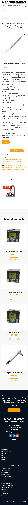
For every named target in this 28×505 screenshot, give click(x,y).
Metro (3, 455)
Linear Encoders (5, 474)
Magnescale (9, 170)
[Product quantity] (5, 150)
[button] (24, 34)
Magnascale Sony (6, 451)
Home (2, 24)
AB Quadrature (18, 165)
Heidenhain (4, 449)
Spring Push (4, 172)
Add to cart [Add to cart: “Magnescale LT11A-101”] (14, 340)
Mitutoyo (3, 457)
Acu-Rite (3, 443)
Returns (3, 489)
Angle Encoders (5, 468)
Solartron (4, 462)
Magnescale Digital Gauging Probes (11, 159)
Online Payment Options (8, 487)
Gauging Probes (5, 470)
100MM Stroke (9, 165)
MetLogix (3, 453)
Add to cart (17, 150)
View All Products (6, 476)
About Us (4, 491)
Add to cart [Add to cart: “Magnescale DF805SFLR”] (14, 380)
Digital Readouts (6, 472)
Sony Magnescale (19, 170)
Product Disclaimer (6, 483)
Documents (4, 496)
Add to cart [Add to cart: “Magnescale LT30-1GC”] (14, 259)
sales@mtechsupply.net (14, 135)
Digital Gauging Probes (16, 157)
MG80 (18, 125)
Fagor (3, 447)
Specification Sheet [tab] (14, 180)
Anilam (3, 445)
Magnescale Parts (10, 24)
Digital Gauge (5, 167)
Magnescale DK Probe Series (9, 161)
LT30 (14, 130)
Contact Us (4, 493)
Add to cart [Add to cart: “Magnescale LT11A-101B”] (14, 299)
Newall (3, 459)
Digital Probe (13, 167)
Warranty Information (7, 485)
